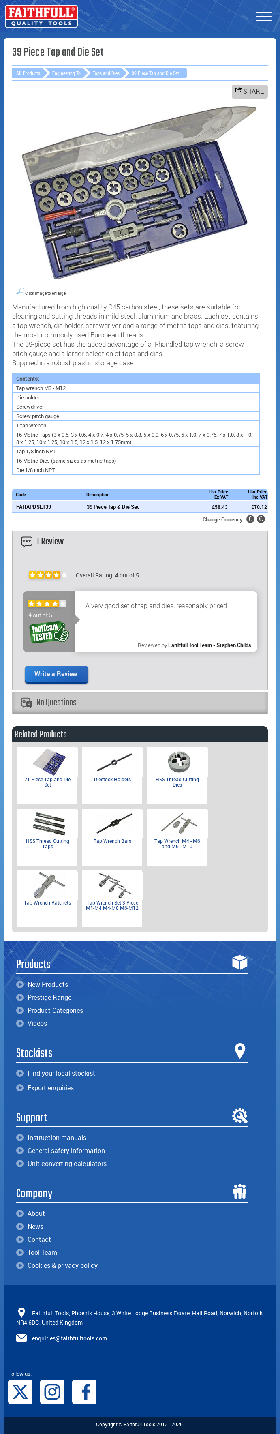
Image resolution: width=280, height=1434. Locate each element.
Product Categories (49, 1010)
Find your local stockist (55, 1073)
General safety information (60, 1150)
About (30, 1213)
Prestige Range (43, 997)
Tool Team (36, 1252)
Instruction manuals (51, 1137)
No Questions (49, 702)
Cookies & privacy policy (57, 1265)
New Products (42, 984)
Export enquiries (45, 1087)
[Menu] (263, 17)
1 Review (42, 541)
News (29, 1226)
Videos (31, 1023)
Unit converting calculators (61, 1163)
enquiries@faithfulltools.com (69, 1338)
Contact (33, 1239)
